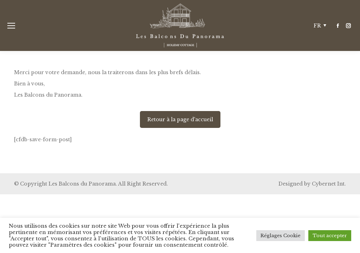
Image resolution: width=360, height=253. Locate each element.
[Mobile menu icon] (11, 25)
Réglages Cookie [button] (281, 236)
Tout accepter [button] (330, 236)
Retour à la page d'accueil (180, 119)
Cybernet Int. (329, 184)
